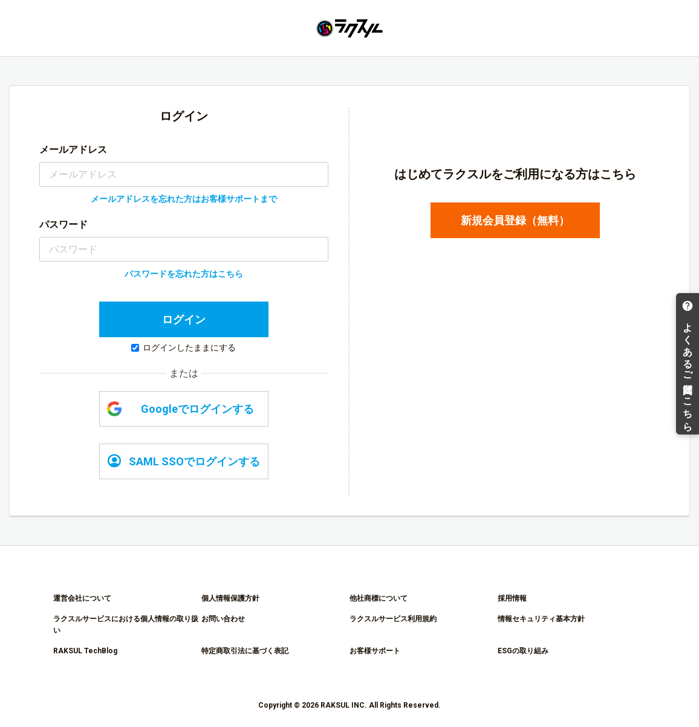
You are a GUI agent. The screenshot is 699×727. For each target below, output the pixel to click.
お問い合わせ (223, 619)
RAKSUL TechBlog (85, 651)
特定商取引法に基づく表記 (244, 651)
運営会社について (82, 598)
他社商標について (379, 598)
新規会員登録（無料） (515, 220)
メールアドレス (73, 149)
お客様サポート (375, 651)
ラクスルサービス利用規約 (393, 619)
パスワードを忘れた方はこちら (184, 274)
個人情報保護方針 (230, 598)
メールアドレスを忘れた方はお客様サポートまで (184, 199)
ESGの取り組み (523, 651)
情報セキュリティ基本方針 (541, 619)
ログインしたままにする (183, 347)
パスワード (63, 224)
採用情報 (512, 598)
